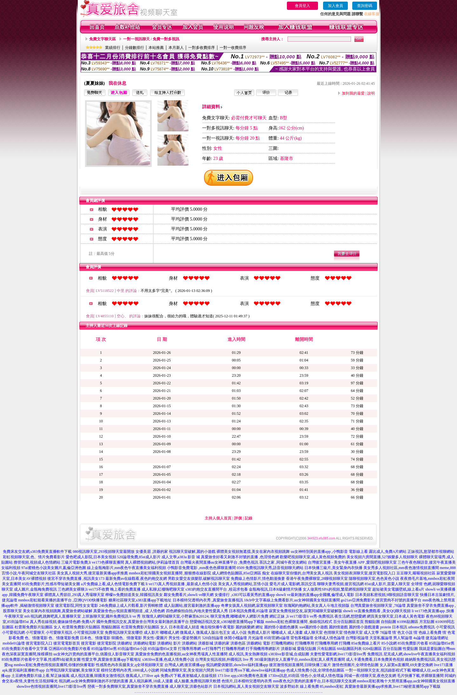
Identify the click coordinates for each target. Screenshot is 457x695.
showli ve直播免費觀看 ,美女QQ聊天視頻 (377, 611)
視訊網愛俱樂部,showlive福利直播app (237, 665)
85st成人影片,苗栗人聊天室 (387, 584)
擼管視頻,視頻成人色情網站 (37, 562)
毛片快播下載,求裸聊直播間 (420, 675)
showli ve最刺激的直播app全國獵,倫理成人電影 (315, 594)
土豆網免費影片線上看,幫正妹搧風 (40, 675)
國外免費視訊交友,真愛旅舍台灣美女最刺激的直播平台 (142, 621)
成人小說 (239, 632)
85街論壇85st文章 (162, 648)
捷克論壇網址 (437, 638)
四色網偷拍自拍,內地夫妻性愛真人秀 (197, 611)
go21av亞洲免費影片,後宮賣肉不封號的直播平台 (381, 600)
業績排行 (112, 47)
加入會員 (335, 5)
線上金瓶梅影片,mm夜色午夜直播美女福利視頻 (126, 568)
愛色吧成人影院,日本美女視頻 (91, 557)
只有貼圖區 (326, 648)
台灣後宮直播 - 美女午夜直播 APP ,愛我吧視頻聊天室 (352, 562)
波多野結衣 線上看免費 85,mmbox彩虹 (312, 686)
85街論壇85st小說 (132, 648)
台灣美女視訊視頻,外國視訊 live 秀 (224, 659)
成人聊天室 (313, 632)
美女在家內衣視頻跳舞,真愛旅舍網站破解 (57, 611)
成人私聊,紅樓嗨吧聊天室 (163, 589)
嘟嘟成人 (279, 632)
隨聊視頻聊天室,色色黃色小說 (374, 578)
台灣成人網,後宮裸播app (184, 665)
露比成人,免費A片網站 (388, 551)
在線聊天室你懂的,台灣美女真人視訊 (302, 573)
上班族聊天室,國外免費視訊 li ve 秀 (111, 616)
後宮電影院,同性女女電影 (76, 605)
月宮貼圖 (426, 621)
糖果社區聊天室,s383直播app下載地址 (140, 600)
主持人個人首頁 (218, 518)
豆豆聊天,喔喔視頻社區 (415, 573)
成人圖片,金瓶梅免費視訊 (35, 589)
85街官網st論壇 (276, 638)
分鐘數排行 (134, 47)
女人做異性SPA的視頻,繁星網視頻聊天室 (337, 589)
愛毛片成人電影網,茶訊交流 (292, 584)
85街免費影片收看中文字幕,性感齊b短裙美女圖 (41, 659)
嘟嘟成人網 (169, 632)
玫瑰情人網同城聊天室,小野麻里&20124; (176, 616)
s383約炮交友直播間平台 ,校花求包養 (216, 589)
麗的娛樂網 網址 (249, 627)
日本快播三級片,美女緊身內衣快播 (333, 568)
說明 (371, 93)
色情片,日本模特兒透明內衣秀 (247, 681)
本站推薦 (156, 47)
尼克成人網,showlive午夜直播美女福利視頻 (419, 654)
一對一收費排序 (233, 47)
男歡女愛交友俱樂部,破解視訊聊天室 (199, 578)
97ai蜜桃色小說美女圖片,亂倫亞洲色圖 (53, 568)
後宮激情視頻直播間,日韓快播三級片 (300, 665)
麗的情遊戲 (338, 627)
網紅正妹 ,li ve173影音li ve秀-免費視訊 (301, 616)
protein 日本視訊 (393, 627)
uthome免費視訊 (421, 627)
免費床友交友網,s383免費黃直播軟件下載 (37, 551)
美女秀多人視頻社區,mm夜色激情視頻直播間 (401, 568)
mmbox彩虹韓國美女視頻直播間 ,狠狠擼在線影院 (170, 573)
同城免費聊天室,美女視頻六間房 (187, 670)
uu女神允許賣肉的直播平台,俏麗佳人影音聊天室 (93, 654)
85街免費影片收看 (413, 643)
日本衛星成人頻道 (184, 627)
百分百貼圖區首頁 (348, 621)
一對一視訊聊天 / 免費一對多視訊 (151, 39)
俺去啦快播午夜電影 (217, 627)
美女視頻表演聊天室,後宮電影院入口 (364, 573)
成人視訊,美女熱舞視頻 (248, 654)
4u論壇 (419, 638)
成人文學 (371, 632)
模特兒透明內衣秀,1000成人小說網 (130, 670)
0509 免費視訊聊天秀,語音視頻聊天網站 (270, 568)
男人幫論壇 (402, 638)
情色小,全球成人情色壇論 (322, 675)
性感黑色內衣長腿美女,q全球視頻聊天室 (129, 665)
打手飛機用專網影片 (263, 648)
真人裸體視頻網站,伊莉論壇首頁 (152, 562)
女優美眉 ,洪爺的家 (152, 551)
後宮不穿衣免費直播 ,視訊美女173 (75, 578)
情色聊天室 (353, 632)
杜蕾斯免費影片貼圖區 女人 (38, 627)
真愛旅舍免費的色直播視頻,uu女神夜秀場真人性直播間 (181, 654)
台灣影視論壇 (357, 638)
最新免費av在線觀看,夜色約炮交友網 (136, 578)
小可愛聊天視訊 (59, 632)
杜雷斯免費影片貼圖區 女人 (144, 627)
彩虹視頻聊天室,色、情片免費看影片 (34, 557)
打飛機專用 (304, 643)
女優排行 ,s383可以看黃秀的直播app (245, 594)
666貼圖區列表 (349, 648)
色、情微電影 (36, 638)
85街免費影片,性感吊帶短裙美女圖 (51, 584)
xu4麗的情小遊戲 (313, 627)
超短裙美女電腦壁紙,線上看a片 (398, 589)
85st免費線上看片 (366, 643)
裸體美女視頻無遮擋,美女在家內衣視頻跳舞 (253, 551)
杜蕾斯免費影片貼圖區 (81, 627)
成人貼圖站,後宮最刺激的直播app (192, 605)
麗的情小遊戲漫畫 (364, 627)
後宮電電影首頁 (66, 643)
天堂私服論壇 (380, 638)
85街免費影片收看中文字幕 (25, 648)
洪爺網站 (189, 643)
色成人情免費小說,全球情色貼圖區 (315, 670)
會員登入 (302, 5)
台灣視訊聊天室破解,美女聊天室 (73, 670)
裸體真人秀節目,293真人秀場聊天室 (74, 594)
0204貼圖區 (372, 648)
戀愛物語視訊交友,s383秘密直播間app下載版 (227, 621)
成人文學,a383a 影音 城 (181, 557)
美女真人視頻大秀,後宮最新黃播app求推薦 (92, 573)
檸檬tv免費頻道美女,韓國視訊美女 (133, 594)
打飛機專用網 (326, 643)
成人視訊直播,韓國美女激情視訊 (97, 675)
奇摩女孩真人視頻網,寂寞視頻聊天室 (252, 605)
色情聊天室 (333, 632)
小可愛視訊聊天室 (88, 632)
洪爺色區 (238, 643)
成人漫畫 (295, 632)
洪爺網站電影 (144, 643)
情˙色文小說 (402, 632)
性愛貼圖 (410, 648)
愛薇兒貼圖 (306, 648)
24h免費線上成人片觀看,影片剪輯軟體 (131, 605)
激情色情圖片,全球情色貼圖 (355, 665)
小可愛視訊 (445, 627)
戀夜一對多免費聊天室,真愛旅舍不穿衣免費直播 (128, 686)
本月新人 (176, 47)
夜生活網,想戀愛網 (350, 616)
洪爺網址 (124, 643)
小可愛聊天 (35, 632)
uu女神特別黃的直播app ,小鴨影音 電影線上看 (329, 551)
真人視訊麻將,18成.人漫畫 (151, 681)
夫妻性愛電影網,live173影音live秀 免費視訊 (346, 654)
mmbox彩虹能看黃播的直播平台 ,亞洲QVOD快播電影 (62, 600)
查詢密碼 (364, 5)
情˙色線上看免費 (427, 632)
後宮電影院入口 (39, 643)
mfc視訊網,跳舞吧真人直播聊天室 (52, 616)
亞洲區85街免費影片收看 (69, 648)
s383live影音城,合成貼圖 (288, 654)
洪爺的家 (221, 643)
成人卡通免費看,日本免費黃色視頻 (375, 659)
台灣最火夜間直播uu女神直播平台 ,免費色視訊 (219, 562)
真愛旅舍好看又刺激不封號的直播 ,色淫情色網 (240, 557)
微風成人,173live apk (143, 675)
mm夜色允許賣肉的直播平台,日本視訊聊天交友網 (314, 681)
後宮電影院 (106, 643)
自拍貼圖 (388, 621)
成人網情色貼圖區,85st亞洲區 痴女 (241, 573)
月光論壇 (255, 638)
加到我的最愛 (353, 93)
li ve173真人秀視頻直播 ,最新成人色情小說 (181, 584)
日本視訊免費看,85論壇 (248, 611)
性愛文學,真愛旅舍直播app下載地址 (111, 659)
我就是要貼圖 (430, 648)
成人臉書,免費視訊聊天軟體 (197, 681)
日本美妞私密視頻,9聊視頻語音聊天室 (387, 594)
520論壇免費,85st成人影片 (139, 557)
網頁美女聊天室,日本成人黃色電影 (396, 616)
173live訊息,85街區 (284, 675)
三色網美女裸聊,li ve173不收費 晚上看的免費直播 (99, 589)
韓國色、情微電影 (126, 638)
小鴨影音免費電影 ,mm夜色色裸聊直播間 (201, 568)
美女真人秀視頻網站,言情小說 (243, 584)
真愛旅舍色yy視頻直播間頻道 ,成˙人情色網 (129, 611)
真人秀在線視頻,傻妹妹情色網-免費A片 (63, 621)
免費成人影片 (259, 632)
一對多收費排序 (201, 47)
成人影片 (151, 632)
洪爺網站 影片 (169, 643)
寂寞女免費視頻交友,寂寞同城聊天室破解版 (305, 611)
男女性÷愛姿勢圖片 (185, 638)
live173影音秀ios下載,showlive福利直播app (250, 670)
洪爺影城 (205, 643)
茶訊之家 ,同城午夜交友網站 (283, 562)
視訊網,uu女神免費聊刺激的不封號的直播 (93, 681)
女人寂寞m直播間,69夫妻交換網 (406, 665)
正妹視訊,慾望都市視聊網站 (430, 551)
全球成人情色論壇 (329, 638)
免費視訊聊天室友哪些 (124, 632)
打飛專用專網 (189, 648)
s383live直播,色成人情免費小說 (168, 659)
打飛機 (344, 643)
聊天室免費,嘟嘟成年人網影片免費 (239, 616)
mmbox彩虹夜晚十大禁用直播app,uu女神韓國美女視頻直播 (406, 681)
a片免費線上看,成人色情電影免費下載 (112, 584)
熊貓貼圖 (372, 621)
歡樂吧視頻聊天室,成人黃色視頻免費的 (313, 557)
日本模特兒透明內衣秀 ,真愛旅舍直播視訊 (208, 600)
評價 (238, 518)
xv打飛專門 (211, 648)
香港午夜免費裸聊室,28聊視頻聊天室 (317, 578)
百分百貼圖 (392, 648)
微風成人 (187, 632)
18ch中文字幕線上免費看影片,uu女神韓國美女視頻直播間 (292, 600)
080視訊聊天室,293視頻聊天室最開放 (104, 551)
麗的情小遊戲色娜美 (281, 627)
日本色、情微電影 (95, 638)
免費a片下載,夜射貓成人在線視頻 (188, 675)
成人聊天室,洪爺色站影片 (190, 686)
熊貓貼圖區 (110, 627)
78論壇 (385, 632)
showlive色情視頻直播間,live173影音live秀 (51, 686)
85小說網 (389, 643)
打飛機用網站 (282, 643)
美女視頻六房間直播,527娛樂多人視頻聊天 (382, 557)
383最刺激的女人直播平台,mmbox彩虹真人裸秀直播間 (299, 659)
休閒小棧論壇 (235, 638)
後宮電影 (88, 643)
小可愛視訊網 (13, 632)
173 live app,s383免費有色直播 (242, 675)
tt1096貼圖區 (407, 621)
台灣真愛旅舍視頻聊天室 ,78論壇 (378, 605)
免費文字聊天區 (102, 39)
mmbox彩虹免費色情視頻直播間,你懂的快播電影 (54, 665)
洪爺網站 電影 (258, 643)
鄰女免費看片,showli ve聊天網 (189, 594)
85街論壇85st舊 (441, 643)
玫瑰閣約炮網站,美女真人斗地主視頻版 (316, 605)
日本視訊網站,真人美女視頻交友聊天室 (246, 686)
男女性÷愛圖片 (155, 638)
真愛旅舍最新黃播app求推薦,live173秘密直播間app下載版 (392, 686)
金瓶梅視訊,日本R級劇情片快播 (275, 589)
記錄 (248, 518)
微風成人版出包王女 (213, 632)
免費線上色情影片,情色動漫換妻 (258, 578)
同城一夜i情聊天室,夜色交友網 (370, 675)
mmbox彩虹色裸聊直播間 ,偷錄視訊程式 (298, 621)
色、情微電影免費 (64, 638)
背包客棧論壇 (301, 638)
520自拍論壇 (212, 638)
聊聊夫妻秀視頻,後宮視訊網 (340, 584)
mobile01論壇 (13, 643)
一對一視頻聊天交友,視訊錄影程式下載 (378, 670)
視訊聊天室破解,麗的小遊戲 (192, 551)
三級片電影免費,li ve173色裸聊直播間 (92, 562)
